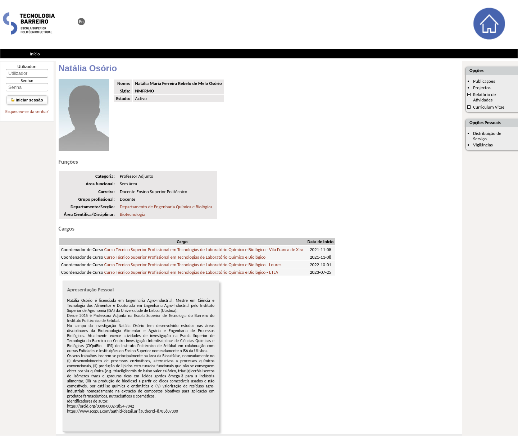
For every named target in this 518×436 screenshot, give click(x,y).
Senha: (27, 80)
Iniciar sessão (27, 100)
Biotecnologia (132, 214)
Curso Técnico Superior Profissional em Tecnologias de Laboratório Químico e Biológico (185, 257)
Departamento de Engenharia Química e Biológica (166, 206)
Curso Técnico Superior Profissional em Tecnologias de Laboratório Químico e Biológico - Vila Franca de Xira (204, 249)
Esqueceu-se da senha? (27, 111)
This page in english (81, 21)
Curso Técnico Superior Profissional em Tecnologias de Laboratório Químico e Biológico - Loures (193, 264)
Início (35, 53)
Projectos (481, 87)
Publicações (484, 81)
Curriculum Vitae (488, 107)
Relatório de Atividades (484, 97)
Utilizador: (27, 66)
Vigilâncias (482, 144)
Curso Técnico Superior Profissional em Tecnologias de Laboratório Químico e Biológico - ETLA (191, 272)
